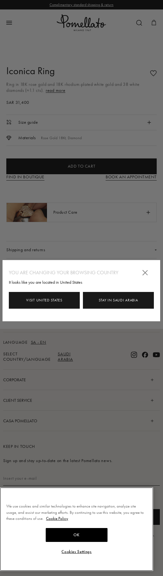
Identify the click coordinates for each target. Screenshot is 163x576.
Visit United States (44, 300)
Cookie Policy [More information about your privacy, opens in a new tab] (57, 518)
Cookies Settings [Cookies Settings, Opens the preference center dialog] (76, 551)
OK (76, 534)
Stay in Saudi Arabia (118, 300)
